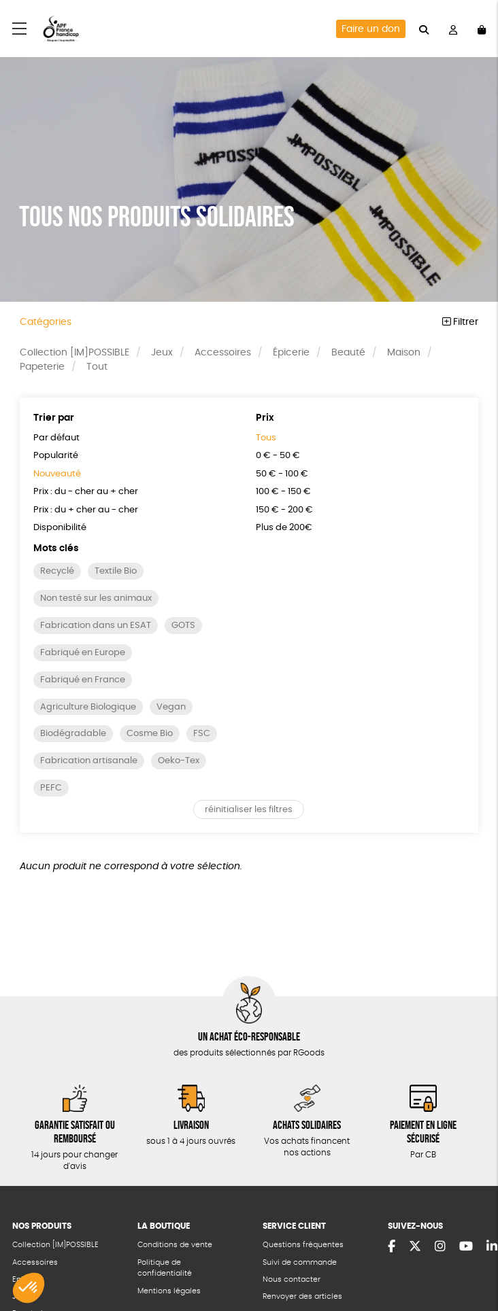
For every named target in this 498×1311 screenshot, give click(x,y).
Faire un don (371, 29)
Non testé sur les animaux (96, 598)
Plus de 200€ (284, 527)
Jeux (162, 352)
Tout (96, 367)
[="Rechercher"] (424, 28)
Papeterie (42, 367)
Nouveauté (57, 474)
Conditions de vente (174, 1244)
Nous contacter (291, 1279)
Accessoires (223, 352)
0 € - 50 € (278, 455)
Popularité (55, 455)
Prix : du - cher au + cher (85, 491)
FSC (201, 733)
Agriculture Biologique (88, 707)
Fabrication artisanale (88, 760)
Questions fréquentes (303, 1244)
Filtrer (460, 322)
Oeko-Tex (178, 760)
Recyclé (57, 571)
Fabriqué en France (82, 680)
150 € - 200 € (284, 510)
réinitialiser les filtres (249, 809)
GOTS (183, 625)
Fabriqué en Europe (82, 652)
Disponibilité (59, 527)
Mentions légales (169, 1291)
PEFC (51, 788)
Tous (266, 438)
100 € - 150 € (283, 491)
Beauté (348, 352)
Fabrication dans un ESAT (95, 625)
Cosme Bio (150, 733)
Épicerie (291, 352)
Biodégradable (73, 733)
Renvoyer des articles (302, 1296)
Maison (403, 352)
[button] (28, 1288)
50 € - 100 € (282, 474)
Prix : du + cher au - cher (85, 510)
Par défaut (56, 438)
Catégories (45, 322)
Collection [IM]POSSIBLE (74, 352)
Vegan (171, 707)
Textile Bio (116, 571)
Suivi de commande (300, 1262)
